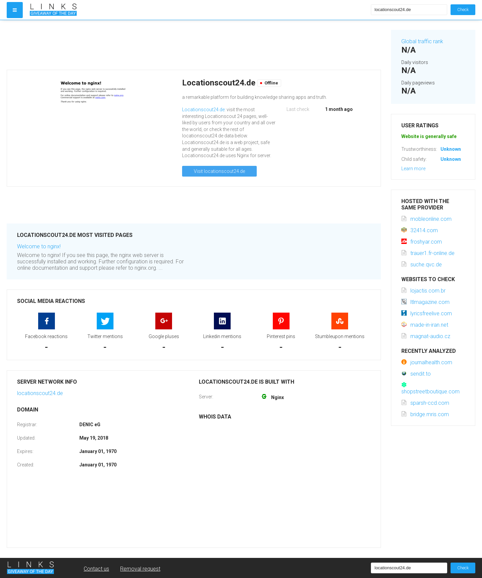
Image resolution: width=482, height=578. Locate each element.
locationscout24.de (40, 393)
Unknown (450, 149)
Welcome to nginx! (39, 246)
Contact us (96, 569)
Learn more (413, 168)
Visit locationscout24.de (219, 171)
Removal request (140, 569)
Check (463, 9)
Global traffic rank (422, 41)
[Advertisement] (194, 45)
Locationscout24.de (203, 109)
